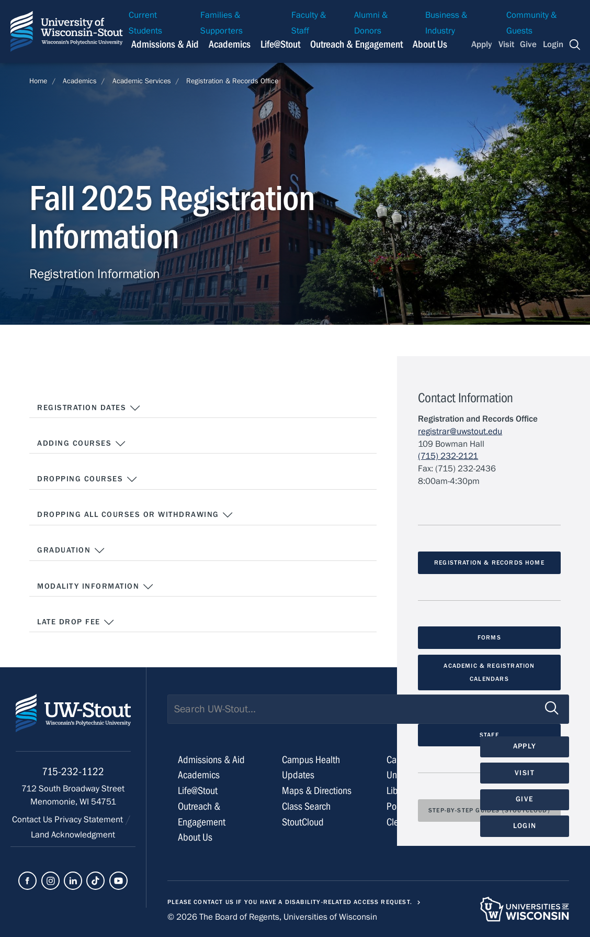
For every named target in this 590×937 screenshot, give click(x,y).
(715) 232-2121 (448, 456)
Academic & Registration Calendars (489, 672)
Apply (481, 44)
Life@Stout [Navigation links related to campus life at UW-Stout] (280, 44)
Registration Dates (89, 408)
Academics (80, 81)
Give (528, 44)
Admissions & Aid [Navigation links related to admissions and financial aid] (165, 44)
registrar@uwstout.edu (460, 431)
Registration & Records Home (489, 562)
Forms (489, 637)
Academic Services (141, 81)
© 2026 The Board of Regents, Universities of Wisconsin (272, 917)
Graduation (71, 550)
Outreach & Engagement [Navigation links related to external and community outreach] (356, 44)
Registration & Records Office (232, 81)
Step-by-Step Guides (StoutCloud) (489, 810)
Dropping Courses (87, 479)
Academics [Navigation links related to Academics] (230, 44)
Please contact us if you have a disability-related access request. (289, 902)
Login (553, 44)
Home (38, 81)
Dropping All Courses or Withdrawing (135, 515)
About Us (430, 44)
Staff (489, 734)
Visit (506, 44)
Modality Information (95, 586)
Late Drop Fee (76, 622)
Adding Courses (81, 443)
